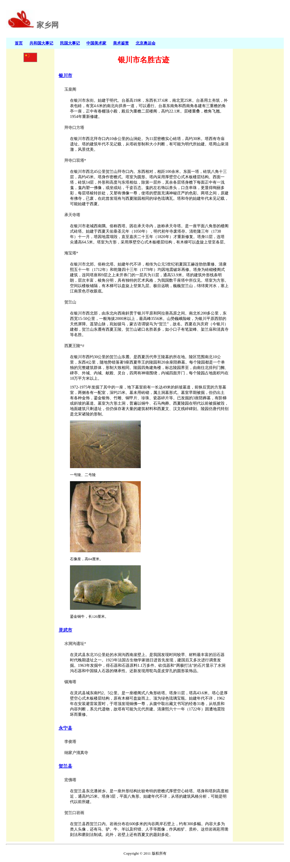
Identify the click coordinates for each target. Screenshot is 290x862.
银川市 (65, 75)
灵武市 (65, 630)
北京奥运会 (145, 43)
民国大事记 (70, 43)
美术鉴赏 (121, 43)
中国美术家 (96, 43)
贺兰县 (65, 766)
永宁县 (65, 728)
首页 (19, 43)
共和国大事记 (41, 43)
